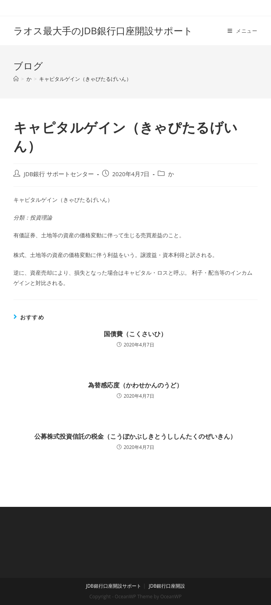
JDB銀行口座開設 (167, 586)
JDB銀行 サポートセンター (59, 174)
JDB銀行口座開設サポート (113, 586)
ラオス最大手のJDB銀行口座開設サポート (103, 30)
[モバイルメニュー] (243, 30)
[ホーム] (16, 78)
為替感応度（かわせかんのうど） (135, 385)
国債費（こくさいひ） (135, 333)
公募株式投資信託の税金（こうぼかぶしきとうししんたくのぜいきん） (135, 436)
